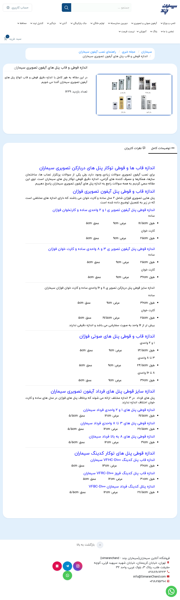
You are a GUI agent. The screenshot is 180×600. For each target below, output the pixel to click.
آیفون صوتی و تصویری (145, 23)
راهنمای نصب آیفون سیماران (98, 51)
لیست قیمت (127, 31)
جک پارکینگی (80, 23)
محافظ (23, 23)
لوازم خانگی (98, 23)
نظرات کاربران (135, 148)
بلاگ (155, 31)
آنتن (64, 23)
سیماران (146, 51)
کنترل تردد (38, 23)
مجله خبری (129, 51)
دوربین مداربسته (119, 23)
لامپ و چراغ (169, 23)
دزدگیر (52, 23)
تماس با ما (168, 31)
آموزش (142, 31)
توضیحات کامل (162, 148)
